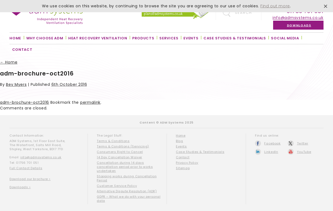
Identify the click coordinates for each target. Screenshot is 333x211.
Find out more (275, 6)
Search (243, 12)
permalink (90, 102)
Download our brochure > (30, 179)
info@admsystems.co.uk (298, 17)
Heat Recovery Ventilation (97, 38)
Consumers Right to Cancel (120, 152)
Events (190, 38)
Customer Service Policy (117, 186)
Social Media (285, 38)
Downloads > (20, 187)
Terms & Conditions (113, 141)
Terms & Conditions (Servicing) (123, 146)
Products (143, 38)
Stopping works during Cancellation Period (127, 178)
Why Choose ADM (44, 38)
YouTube (304, 152)
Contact (22, 49)
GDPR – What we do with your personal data (128, 198)
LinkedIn (271, 152)
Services (169, 38)
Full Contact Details (25, 168)
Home (15, 38)
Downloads (299, 25)
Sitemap (183, 168)
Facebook (272, 143)
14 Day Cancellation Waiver (119, 157)
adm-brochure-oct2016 (24, 102)
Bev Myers (16, 84)
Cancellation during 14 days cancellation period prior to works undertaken (125, 166)
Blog (179, 141)
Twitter (302, 143)
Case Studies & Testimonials (234, 38)
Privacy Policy (187, 162)
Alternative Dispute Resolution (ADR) (127, 191)
